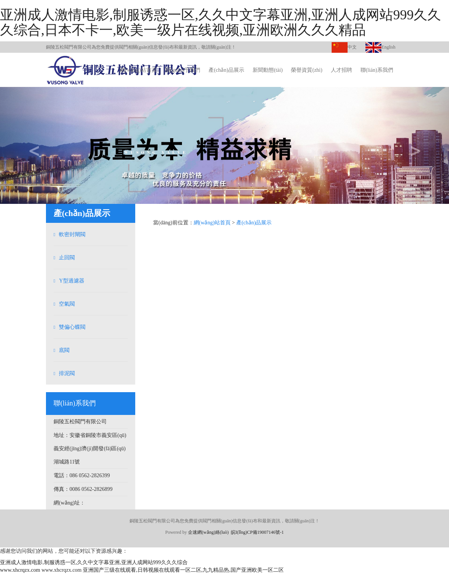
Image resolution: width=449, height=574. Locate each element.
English (380, 47)
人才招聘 (341, 70)
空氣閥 (67, 304)
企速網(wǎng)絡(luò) (208, 532)
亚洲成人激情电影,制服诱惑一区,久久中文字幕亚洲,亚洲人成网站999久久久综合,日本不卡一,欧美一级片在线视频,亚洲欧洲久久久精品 (220, 22)
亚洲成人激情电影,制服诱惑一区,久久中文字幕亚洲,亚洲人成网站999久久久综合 (94, 562)
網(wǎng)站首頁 (138, 70)
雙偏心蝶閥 (72, 327)
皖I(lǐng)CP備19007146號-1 (257, 532)
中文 (344, 47)
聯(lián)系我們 (376, 70)
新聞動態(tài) (268, 70)
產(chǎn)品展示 (226, 70)
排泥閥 (67, 373)
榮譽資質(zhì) (306, 70)
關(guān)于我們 (183, 70)
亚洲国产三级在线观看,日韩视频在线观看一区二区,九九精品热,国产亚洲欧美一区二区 (183, 570)
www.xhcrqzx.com (20, 570)
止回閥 (67, 257)
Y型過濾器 (71, 281)
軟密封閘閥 (72, 234)
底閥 (64, 350)
